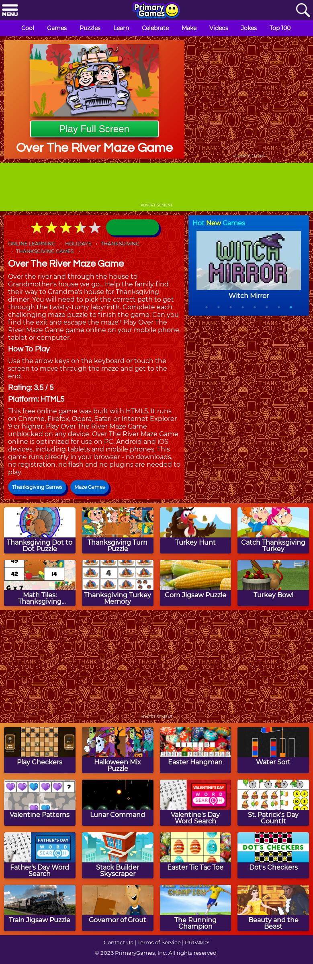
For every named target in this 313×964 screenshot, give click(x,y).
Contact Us (118, 942)
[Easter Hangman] (195, 750)
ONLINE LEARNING (31, 244)
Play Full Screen (94, 128)
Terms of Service (159, 942)
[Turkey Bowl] (273, 583)
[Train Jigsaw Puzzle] (40, 908)
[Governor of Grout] (117, 908)
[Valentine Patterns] (40, 803)
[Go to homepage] (156, 11)
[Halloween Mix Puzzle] (117, 750)
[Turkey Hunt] (195, 530)
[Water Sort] (273, 750)
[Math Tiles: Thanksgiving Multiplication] (40, 583)
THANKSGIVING (120, 244)
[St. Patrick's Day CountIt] (273, 803)
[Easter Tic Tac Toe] (195, 855)
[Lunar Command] (117, 803)
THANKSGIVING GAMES (45, 251)
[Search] (303, 11)
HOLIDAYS (78, 244)
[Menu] (10, 11)
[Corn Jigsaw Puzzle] (195, 583)
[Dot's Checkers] (273, 855)
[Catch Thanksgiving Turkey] (273, 530)
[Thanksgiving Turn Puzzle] (117, 530)
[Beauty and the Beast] (273, 908)
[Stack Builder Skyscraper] (117, 855)
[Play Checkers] (40, 750)
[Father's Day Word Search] (40, 855)
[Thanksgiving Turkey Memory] (117, 583)
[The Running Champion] (195, 908)
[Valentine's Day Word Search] (195, 803)
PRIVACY (197, 942)
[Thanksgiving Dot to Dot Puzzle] (40, 530)
